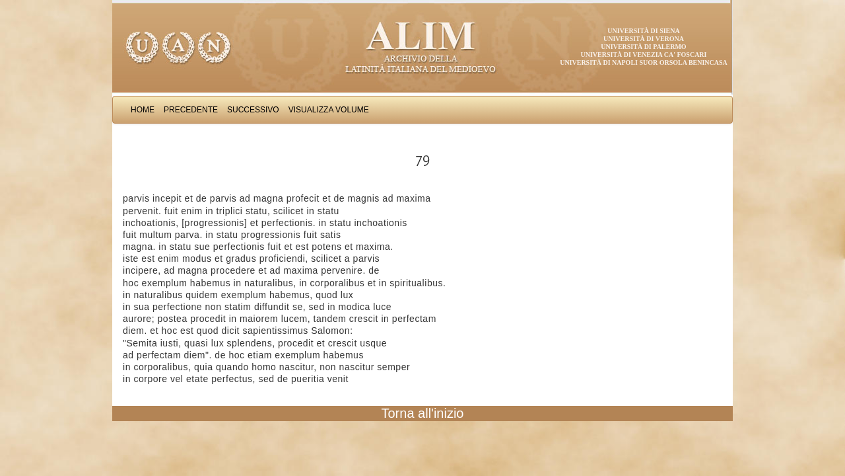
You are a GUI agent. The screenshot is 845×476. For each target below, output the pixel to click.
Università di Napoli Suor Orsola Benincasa (643, 62)
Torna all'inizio (423, 413)
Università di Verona (643, 38)
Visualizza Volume (328, 109)
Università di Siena (643, 30)
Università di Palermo (643, 46)
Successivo (253, 109)
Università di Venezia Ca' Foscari (644, 54)
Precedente (191, 109)
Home (142, 109)
